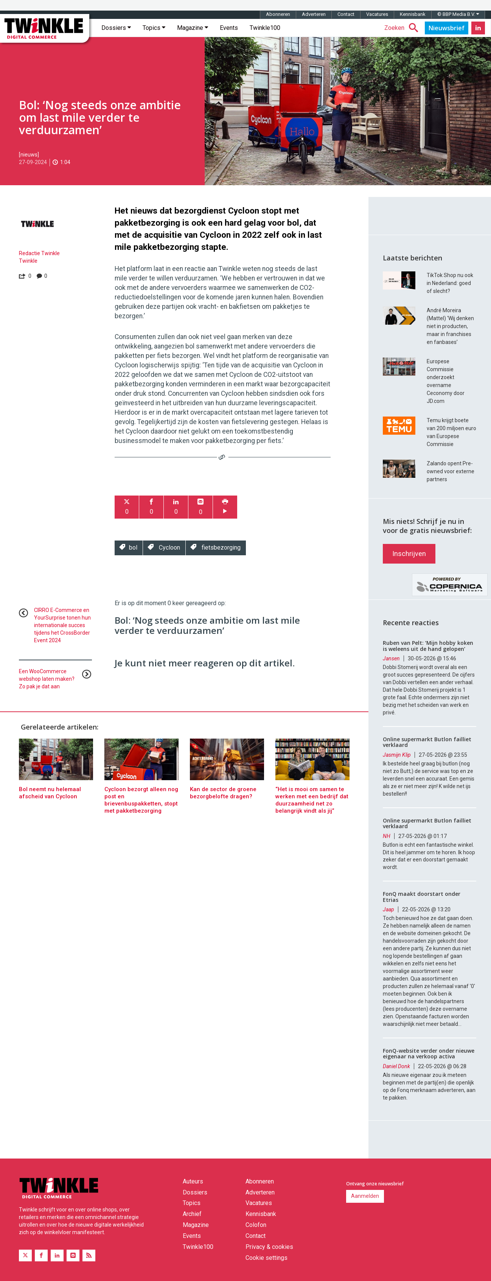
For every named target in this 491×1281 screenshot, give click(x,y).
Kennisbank (413, 14)
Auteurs (193, 1181)
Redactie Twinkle (39, 253)
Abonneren (278, 14)
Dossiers (116, 27)
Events (229, 27)
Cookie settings (266, 1257)
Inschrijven (409, 554)
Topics (154, 27)
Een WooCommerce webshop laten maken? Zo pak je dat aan (47, 678)
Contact (345, 14)
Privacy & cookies (269, 1246)
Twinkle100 (265, 27)
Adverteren (314, 14)
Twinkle (28, 261)
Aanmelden (365, 1196)
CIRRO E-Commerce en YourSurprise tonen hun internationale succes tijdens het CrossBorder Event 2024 (62, 625)
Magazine (192, 27)
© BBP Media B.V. (458, 14)
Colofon (256, 1224)
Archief (192, 1213)
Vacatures (377, 14)
